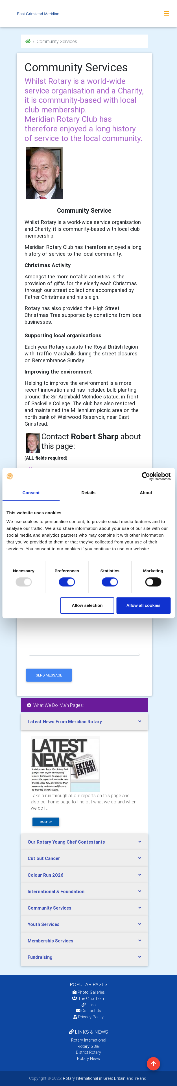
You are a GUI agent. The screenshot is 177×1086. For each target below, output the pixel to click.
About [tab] (146, 492)
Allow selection (87, 605)
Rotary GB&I (89, 1046)
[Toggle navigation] (166, 14)
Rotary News (88, 1058)
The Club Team (88, 998)
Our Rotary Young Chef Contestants (66, 842)
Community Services (49, 908)
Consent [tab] (31, 492)
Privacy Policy (88, 1016)
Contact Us (88, 1010)
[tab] (84, 721)
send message (49, 675)
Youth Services (44, 924)
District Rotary (88, 1052)
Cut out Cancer (44, 858)
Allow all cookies (143, 605)
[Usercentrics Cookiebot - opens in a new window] (146, 476)
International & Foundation (56, 891)
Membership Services (50, 941)
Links (89, 1004)
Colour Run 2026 (46, 875)
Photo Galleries (89, 992)
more (46, 822)
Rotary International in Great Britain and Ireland (104, 1078)
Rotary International (88, 1040)
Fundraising (40, 957)
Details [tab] (89, 492)
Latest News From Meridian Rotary (65, 721)
